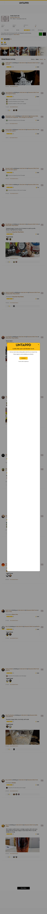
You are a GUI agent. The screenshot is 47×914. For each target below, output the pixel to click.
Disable (23, 358)
